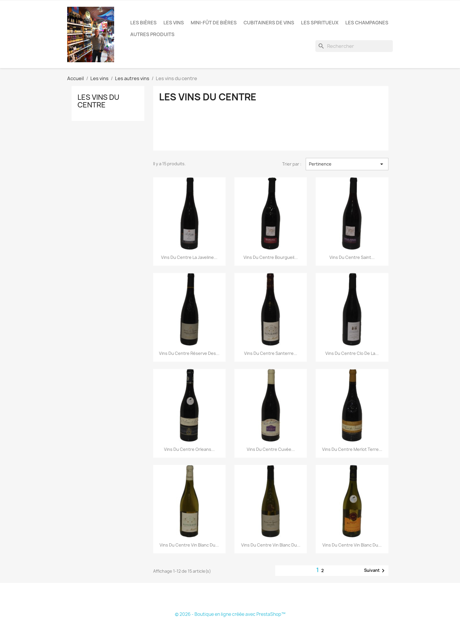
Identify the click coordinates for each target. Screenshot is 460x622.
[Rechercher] (354, 46)
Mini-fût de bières (214, 22)
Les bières (143, 22)
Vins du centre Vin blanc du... (189, 545)
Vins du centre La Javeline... (189, 257)
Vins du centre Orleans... (189, 449)
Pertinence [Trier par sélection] (347, 164)
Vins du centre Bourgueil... (270, 257)
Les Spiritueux (320, 22)
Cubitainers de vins (268, 22)
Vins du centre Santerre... (270, 353)
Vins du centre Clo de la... (352, 353)
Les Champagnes (366, 22)
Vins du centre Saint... (352, 257)
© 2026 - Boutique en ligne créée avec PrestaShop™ (230, 614)
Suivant (375, 570)
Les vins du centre (98, 101)
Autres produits (152, 34)
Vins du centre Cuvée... (271, 449)
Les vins (173, 22)
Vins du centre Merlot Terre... (352, 449)
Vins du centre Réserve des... (189, 353)
